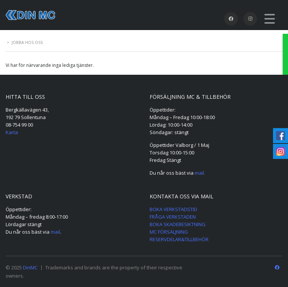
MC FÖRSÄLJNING (169, 231)
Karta (12, 132)
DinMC (30, 267)
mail (55, 231)
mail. (200, 172)
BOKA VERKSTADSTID (173, 209)
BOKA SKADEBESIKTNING (178, 224)
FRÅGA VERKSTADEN (173, 216)
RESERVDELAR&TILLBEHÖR (179, 239)
